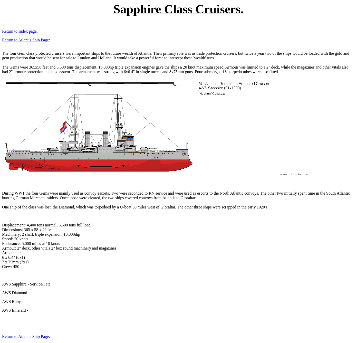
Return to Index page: (20, 31)
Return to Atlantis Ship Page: (26, 40)
